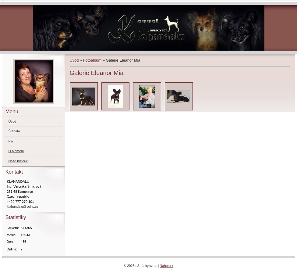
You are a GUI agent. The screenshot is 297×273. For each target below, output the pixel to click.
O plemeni (16, 151)
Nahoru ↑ (166, 266)
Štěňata (14, 131)
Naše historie (18, 161)
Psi (11, 141)
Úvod (74, 60)
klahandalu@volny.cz (22, 206)
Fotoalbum (92, 60)
